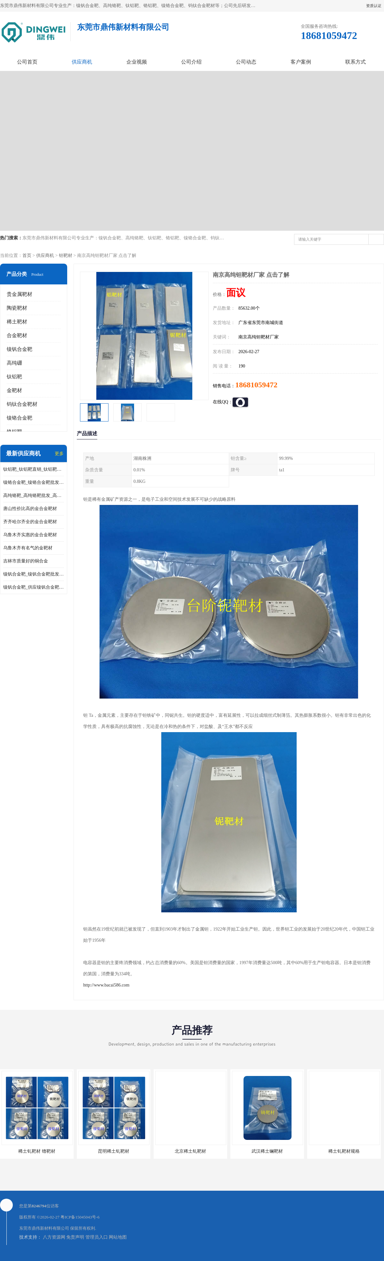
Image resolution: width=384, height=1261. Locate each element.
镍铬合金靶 (19, 418)
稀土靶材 (17, 321)
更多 (59, 453)
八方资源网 (54, 1237)
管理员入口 (96, 1237)
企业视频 (136, 62)
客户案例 (301, 62)
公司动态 (246, 62)
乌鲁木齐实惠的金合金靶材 (30, 534)
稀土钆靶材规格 (344, 1151)
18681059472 (256, 385)
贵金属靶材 (19, 294)
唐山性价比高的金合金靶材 (30, 508)
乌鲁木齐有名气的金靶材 (27, 547)
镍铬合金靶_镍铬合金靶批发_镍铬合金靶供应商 (33, 482)
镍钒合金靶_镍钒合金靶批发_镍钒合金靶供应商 (33, 574)
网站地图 (118, 1237)
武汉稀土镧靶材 (267, 1151)
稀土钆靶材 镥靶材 (36, 1151)
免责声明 (75, 1237)
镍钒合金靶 (19, 349)
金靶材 (14, 390)
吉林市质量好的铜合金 (25, 561)
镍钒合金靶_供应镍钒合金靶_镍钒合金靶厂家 (33, 587)
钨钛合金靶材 (22, 404)
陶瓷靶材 (17, 308)
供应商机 (82, 62)
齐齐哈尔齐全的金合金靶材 (30, 521)
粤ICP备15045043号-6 (80, 1217)
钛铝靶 (14, 376)
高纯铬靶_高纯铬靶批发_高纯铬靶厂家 (33, 495)
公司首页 (27, 62)
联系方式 (355, 62)
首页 (26, 255)
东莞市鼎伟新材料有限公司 (44, 1228)
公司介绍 (191, 62)
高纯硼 (14, 363)
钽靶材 (65, 255)
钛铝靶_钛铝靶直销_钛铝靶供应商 (33, 469)
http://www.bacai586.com (106, 985)
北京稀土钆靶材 (190, 1151)
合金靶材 (17, 335)
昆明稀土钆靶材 (113, 1151)
